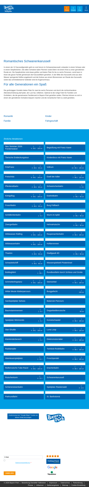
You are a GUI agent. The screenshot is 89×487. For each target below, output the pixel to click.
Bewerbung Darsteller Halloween (34, 483)
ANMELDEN (9, 473)
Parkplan (73, 9)
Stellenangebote (53, 485)
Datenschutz (65, 483)
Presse (30, 485)
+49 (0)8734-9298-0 (56, 438)
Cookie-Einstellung (78, 485)
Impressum (53, 483)
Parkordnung (78, 483)
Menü (86, 8)
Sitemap (65, 485)
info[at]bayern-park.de (54, 441)
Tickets (67, 9)
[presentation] (18, 467)
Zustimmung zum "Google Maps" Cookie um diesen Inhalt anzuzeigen (23, 416)
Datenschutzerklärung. (22, 463)
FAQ (80, 9)
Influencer (40, 485)
